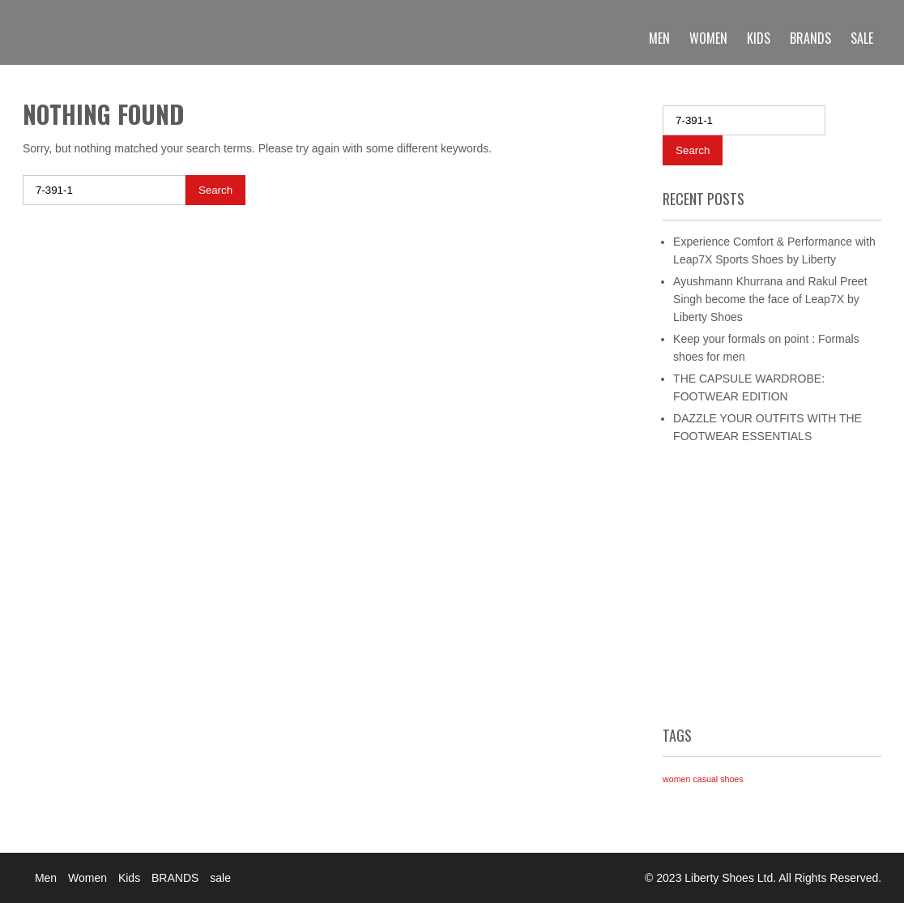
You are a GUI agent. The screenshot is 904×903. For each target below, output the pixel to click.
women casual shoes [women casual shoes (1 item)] (703, 779)
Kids (758, 38)
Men (659, 38)
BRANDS (810, 38)
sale (862, 38)
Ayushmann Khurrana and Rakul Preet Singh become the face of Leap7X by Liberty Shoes (770, 299)
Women (708, 38)
